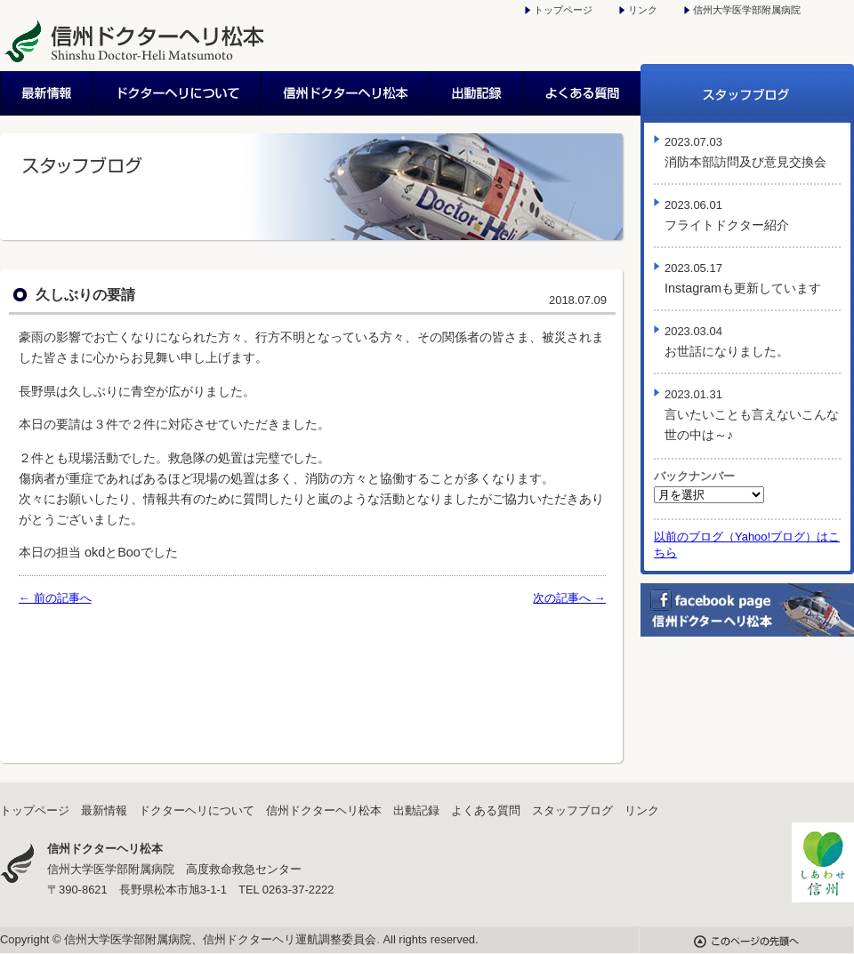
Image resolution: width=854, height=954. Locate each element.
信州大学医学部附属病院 (747, 9)
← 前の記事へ (55, 598)
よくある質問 (582, 93)
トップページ (563, 9)
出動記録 (477, 93)
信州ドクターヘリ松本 (346, 93)
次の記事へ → (569, 598)
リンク (642, 9)
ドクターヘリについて (178, 93)
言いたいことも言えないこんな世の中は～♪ (752, 415)
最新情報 (47, 93)
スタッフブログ (747, 93)
